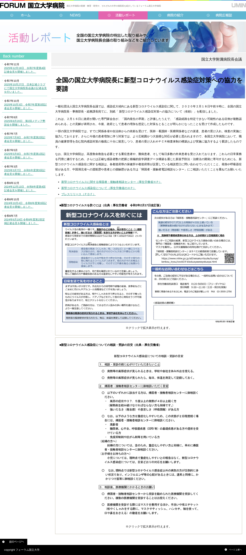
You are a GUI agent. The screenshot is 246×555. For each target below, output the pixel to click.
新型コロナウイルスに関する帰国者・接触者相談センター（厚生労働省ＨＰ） (111, 181)
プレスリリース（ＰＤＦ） (78, 194)
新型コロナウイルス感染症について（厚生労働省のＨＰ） (98, 188)
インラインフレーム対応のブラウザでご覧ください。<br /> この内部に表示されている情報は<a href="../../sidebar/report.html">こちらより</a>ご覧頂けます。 (23, 143)
